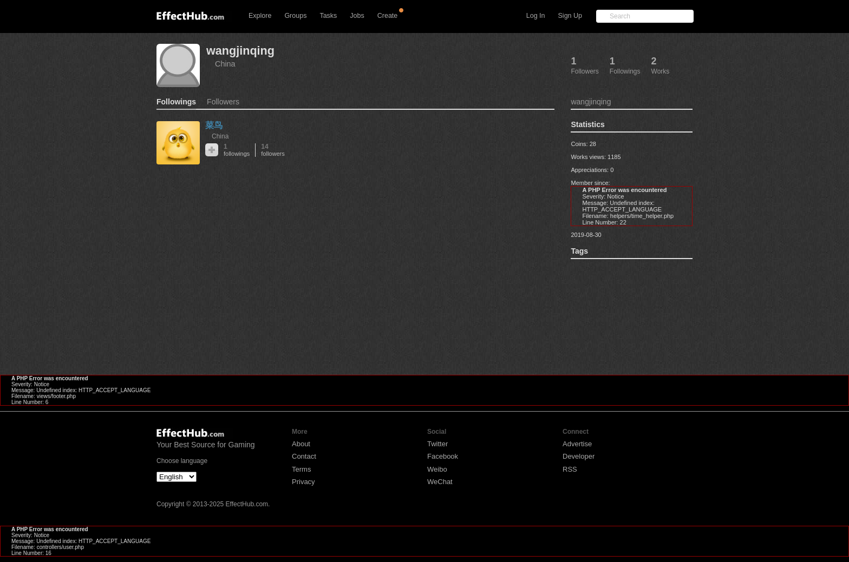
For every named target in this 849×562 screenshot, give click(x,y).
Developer (579, 456)
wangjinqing (240, 50)
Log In (535, 15)
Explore (260, 15)
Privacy (303, 482)
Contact (304, 456)
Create (387, 15)
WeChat (440, 482)
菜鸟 (214, 125)
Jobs (357, 15)
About (301, 444)
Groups (295, 15)
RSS (570, 469)
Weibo (437, 469)
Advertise (577, 444)
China (225, 63)
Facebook (442, 456)
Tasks (328, 15)
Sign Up (570, 15)
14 (272, 150)
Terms (301, 469)
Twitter (437, 444)
